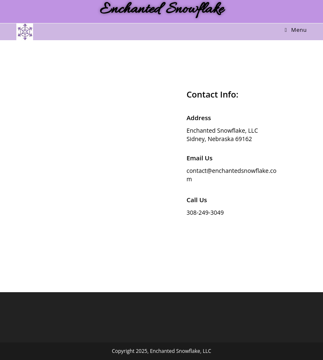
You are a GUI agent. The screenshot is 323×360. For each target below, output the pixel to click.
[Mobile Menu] (296, 29)
